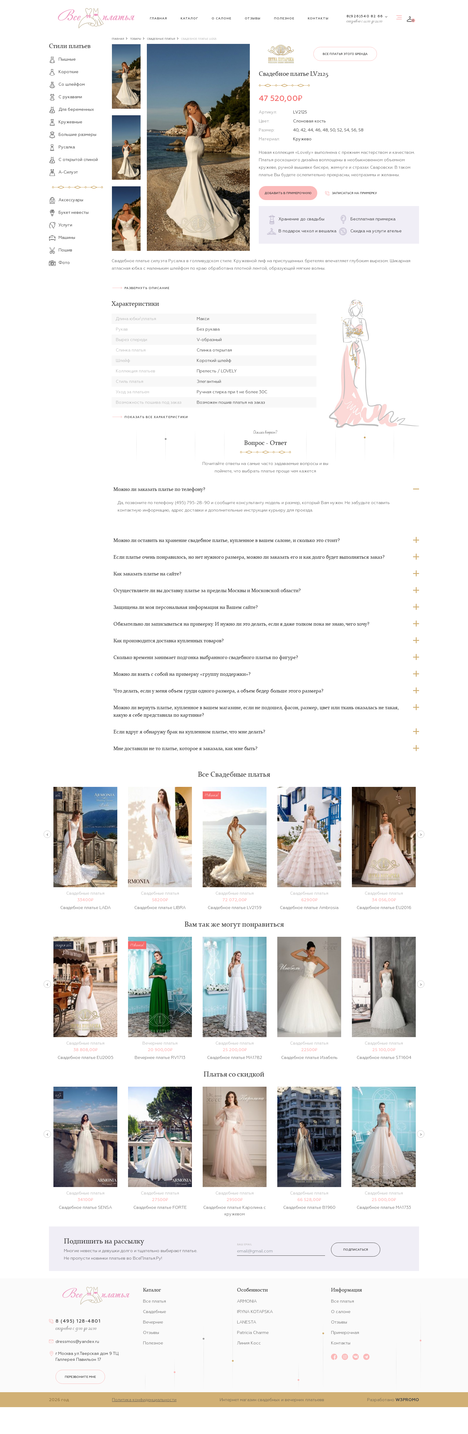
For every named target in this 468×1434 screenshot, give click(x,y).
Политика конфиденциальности (144, 1399)
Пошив (60, 250)
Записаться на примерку (351, 193)
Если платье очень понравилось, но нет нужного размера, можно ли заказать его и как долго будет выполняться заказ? (248, 557)
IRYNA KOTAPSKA (255, 1311)
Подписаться (355, 1249)
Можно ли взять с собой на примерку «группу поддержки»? (181, 674)
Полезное (284, 18)
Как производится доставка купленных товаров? (168, 640)
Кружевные (65, 122)
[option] (126, 76)
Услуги (60, 225)
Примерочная (345, 1332)
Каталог (189, 18)
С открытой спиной (73, 159)
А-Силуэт (63, 172)
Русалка (62, 147)
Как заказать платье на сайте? (147, 573)
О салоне (221, 18)
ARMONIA (247, 1301)
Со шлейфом (67, 84)
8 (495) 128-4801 (78, 1321)
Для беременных (71, 109)
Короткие (63, 71)
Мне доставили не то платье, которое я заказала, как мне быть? (185, 748)
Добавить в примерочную (288, 193)
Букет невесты (69, 212)
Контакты (318, 18)
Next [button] (420, 834)
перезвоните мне (80, 1376)
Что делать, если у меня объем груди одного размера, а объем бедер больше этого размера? (218, 690)
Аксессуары (66, 199)
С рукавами (65, 96)
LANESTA (246, 1322)
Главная (158, 18)
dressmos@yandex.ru (77, 1341)
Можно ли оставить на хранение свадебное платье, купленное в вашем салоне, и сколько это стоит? (226, 540)
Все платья (154, 1301)
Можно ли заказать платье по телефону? (159, 489)
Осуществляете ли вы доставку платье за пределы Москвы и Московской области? (207, 590)
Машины (62, 237)
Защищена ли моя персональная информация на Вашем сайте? (185, 607)
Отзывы (253, 18)
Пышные (62, 59)
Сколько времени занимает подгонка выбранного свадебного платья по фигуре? (205, 657)
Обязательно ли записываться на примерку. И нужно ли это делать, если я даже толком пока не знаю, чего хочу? (241, 624)
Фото (59, 262)
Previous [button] (47, 834)
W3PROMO (407, 1399)
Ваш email (244, 1244)
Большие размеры (72, 134)
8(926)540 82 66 (365, 16)
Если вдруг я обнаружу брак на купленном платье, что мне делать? (189, 731)
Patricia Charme (253, 1332)
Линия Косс (249, 1343)
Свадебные (154, 1311)
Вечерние (153, 1322)
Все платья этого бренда (345, 54)
